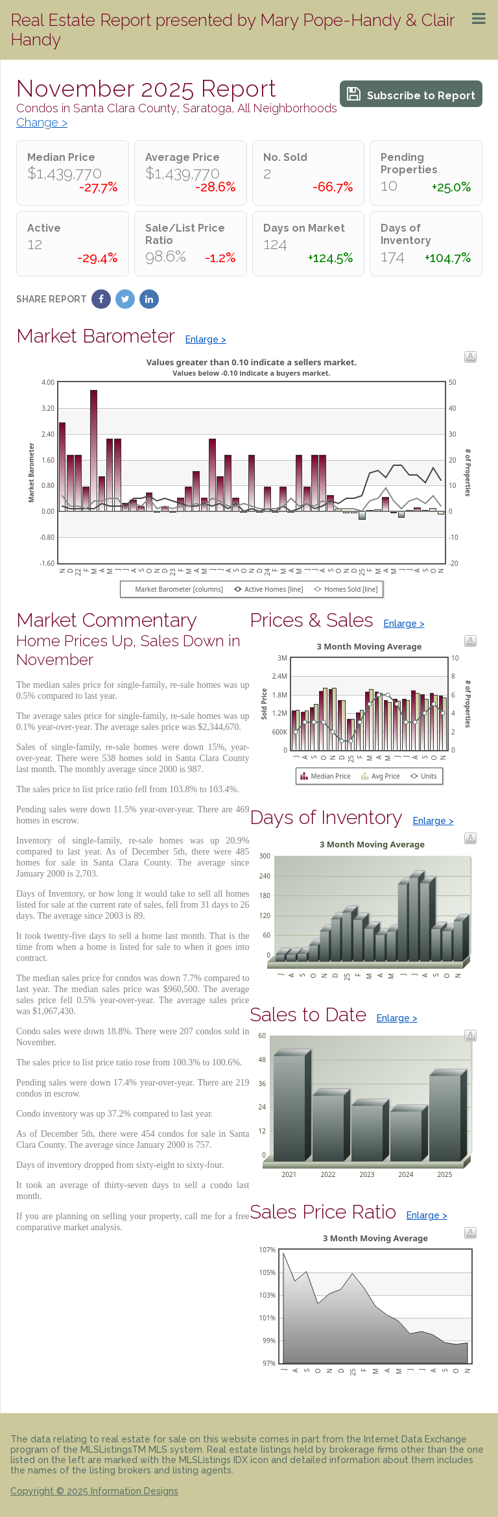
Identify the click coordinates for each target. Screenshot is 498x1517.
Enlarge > (205, 339)
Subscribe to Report (411, 94)
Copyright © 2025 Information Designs (94, 1491)
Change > (41, 122)
